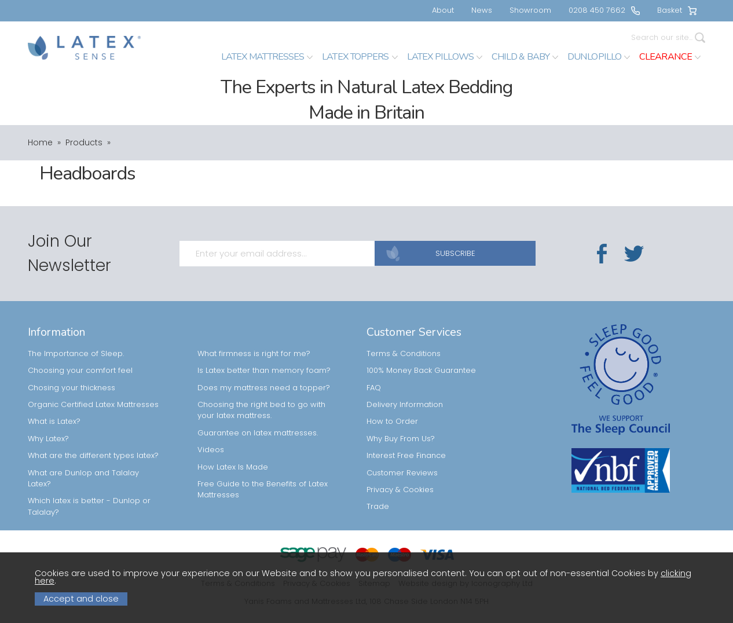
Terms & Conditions (403, 330)
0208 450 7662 (604, 10)
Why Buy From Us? (400, 415)
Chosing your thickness (71, 364)
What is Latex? (54, 398)
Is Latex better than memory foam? (264, 347)
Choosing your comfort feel (80, 347)
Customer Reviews (402, 449)
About (443, 10)
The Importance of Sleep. (76, 330)
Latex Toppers (359, 56)
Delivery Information (404, 381)
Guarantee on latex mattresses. (257, 409)
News (481, 10)
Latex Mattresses (267, 56)
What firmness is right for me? (253, 330)
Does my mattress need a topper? (263, 364)
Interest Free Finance (406, 432)
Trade (377, 483)
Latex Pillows (444, 56)
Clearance (670, 56)
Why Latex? (48, 415)
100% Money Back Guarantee (421, 347)
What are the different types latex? (93, 432)
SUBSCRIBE (450, 242)
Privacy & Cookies (400, 466)
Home (40, 142)
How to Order (392, 398)
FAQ (373, 364)
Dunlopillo (598, 56)
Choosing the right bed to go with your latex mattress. (261, 387)
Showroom (530, 10)
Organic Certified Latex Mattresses (93, 381)
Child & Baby (525, 56)
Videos (210, 426)
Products (83, 142)
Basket (677, 10)
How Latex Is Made (232, 443)
